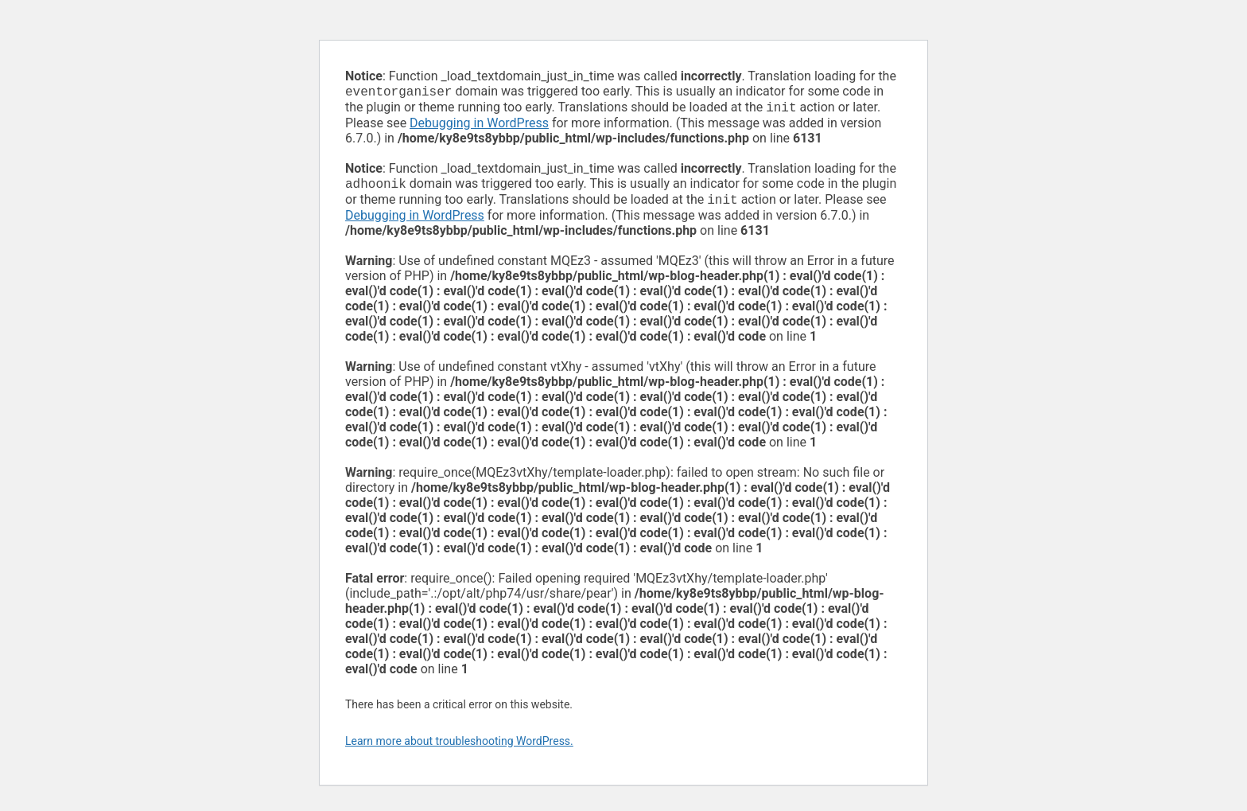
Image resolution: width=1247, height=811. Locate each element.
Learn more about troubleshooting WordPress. (459, 747)
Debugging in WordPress (479, 126)
